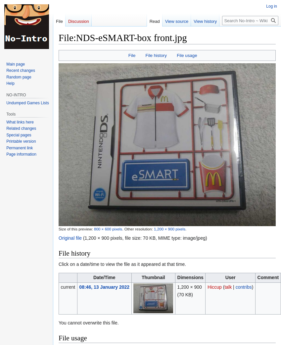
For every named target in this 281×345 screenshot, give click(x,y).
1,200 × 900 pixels (169, 229)
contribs (244, 287)
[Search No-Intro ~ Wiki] (250, 20)
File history (156, 55)
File (131, 55)
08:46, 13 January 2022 (104, 287)
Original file (70, 238)
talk (228, 287)
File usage (187, 55)
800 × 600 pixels (108, 229)
